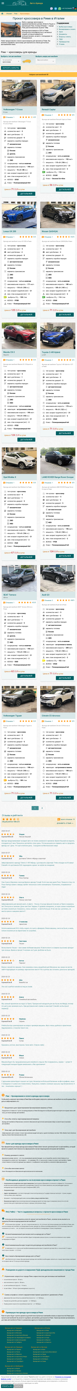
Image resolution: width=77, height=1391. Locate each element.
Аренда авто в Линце (39, 1354)
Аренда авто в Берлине (14, 1330)
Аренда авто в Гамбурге (14, 1342)
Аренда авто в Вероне (43, 1340)
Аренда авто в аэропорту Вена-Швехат (45, 1352)
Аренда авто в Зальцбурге (41, 1356)
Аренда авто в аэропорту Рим (46, 1333)
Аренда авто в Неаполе (44, 1342)
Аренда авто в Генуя (43, 1337)
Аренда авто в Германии (13, 1328)
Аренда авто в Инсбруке (40, 1359)
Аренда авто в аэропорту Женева (17, 1373)
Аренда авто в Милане (44, 1335)
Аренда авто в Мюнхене (14, 1333)
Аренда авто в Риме (43, 1330)
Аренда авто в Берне (13, 1368)
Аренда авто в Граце (39, 1361)
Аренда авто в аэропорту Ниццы (17, 1356)
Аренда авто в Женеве (14, 1371)
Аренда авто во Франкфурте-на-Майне (19, 1337)
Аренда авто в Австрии (39, 1347)
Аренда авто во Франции (13, 1347)
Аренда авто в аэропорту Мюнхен (17, 1335)
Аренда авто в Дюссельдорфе (16, 1340)
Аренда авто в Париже (14, 1349)
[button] (11, 61)
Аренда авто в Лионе (13, 1352)
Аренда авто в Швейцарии (14, 1366)
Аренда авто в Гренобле (14, 1359)
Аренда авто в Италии (42, 1328)
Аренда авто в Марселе (14, 1354)
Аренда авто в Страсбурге (15, 1361)
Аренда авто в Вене (39, 1349)
